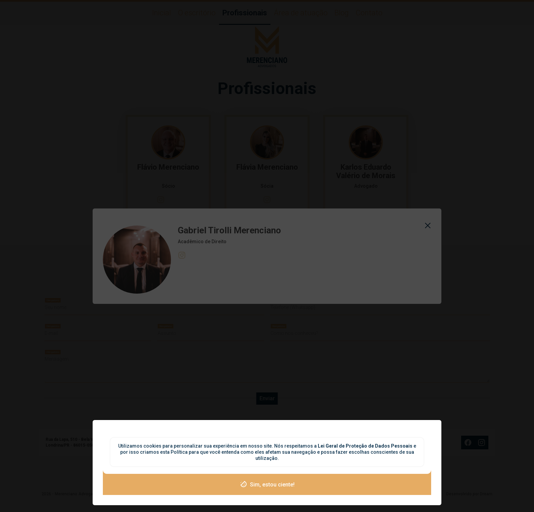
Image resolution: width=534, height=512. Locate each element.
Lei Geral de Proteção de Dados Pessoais (365, 446)
